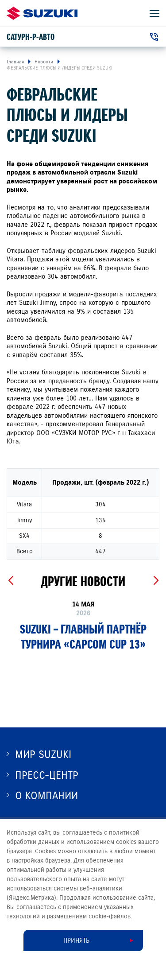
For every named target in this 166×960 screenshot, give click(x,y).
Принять (76, 940)
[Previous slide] (10, 581)
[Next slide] (156, 581)
